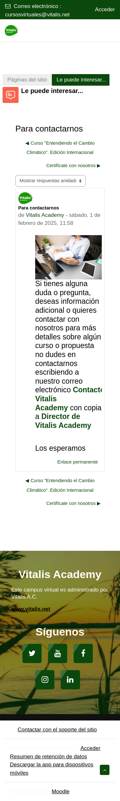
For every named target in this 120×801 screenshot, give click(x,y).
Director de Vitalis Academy (63, 421)
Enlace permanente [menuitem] (77, 461)
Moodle (60, 791)
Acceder (105, 9)
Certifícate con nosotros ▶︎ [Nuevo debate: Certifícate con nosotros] (73, 165)
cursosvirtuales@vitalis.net (37, 15)
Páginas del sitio (27, 80)
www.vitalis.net (30, 609)
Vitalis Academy (45, 215)
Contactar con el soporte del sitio (53, 730)
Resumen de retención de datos (48, 757)
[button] (105, 769)
